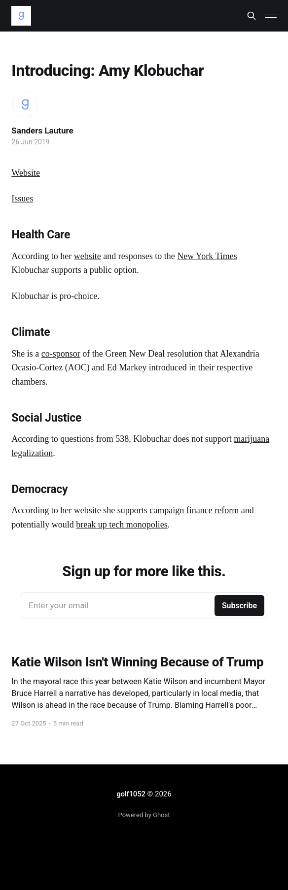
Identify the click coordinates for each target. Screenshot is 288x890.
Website (25, 173)
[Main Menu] (270, 15)
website (87, 256)
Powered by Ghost (144, 815)
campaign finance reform (194, 510)
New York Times (207, 256)
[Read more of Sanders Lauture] (25, 104)
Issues (22, 198)
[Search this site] (251, 16)
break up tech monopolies (121, 524)
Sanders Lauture (42, 130)
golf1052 (130, 794)
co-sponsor (60, 354)
